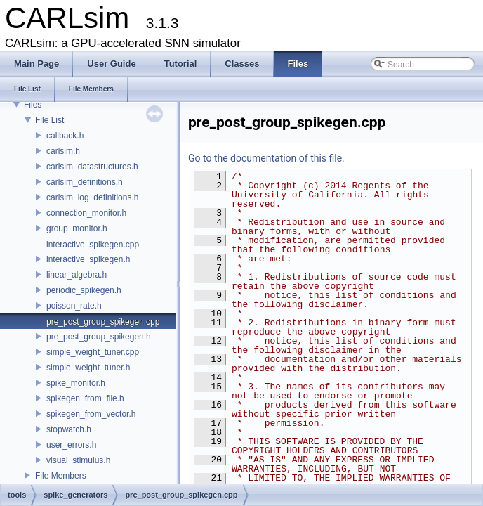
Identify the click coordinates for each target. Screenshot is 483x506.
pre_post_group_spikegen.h (98, 337)
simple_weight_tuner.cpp (92, 352)
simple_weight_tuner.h (88, 367)
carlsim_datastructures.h (92, 166)
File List (49, 120)
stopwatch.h (68, 429)
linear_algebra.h (76, 275)
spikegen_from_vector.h (90, 414)
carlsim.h (63, 151)
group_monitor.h (76, 228)
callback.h (65, 136)
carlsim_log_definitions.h (92, 197)
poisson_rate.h (74, 306)
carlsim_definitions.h (84, 182)
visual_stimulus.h (78, 460)
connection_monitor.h (86, 213)
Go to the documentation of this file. (266, 158)
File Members (60, 476)
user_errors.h (71, 445)
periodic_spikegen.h (83, 290)
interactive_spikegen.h (88, 259)
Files (32, 105)
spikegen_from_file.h (85, 398)
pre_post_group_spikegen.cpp (102, 322)
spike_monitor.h (75, 383)
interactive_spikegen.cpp (92, 244)
